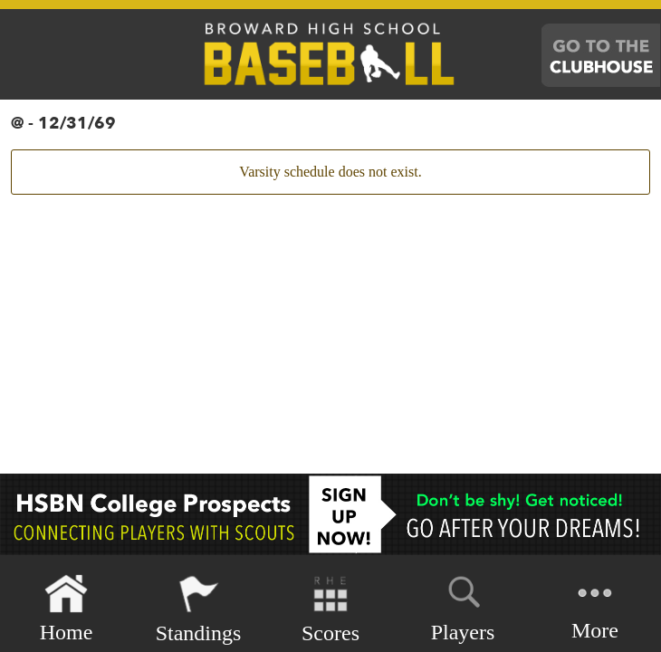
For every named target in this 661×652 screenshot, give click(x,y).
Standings (199, 609)
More (594, 607)
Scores (330, 609)
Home (66, 609)
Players (463, 606)
